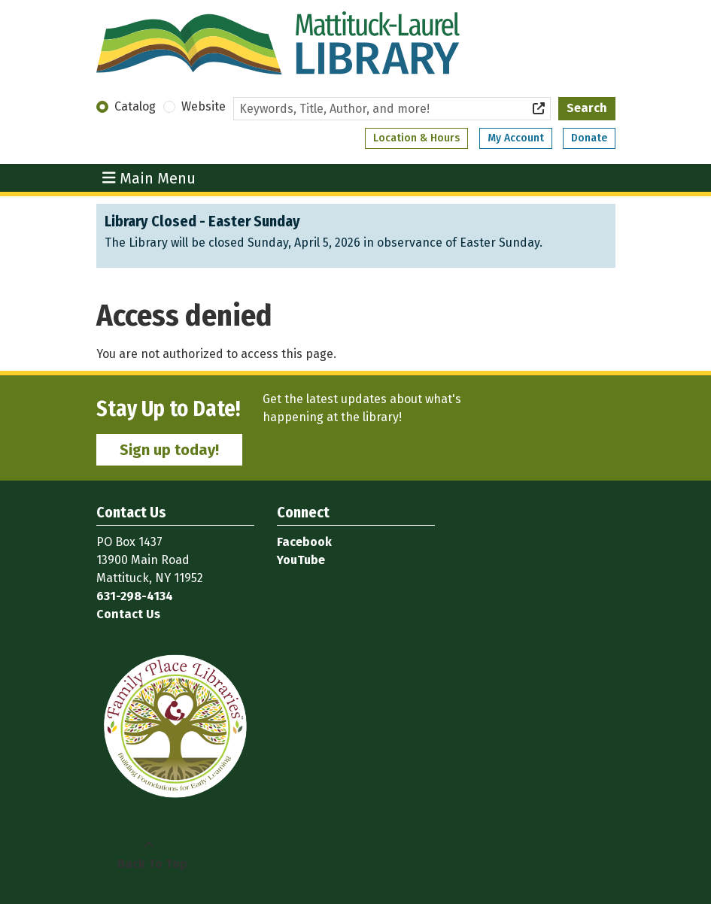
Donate (589, 138)
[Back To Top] (149, 855)
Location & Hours (416, 138)
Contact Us (128, 614)
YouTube (301, 560)
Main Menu (149, 177)
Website (203, 106)
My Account (516, 138)
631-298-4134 (134, 596)
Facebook (304, 542)
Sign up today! (169, 450)
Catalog (135, 106)
